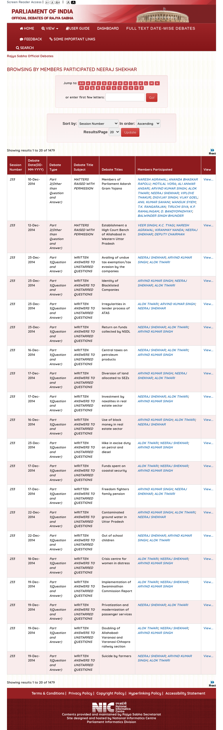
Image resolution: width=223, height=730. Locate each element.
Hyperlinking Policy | (146, 693)
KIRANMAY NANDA (169, 230)
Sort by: (69, 123)
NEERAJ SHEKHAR (165, 193)
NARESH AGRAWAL (152, 179)
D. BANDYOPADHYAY (176, 211)
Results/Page (96, 132)
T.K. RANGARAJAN (152, 207)
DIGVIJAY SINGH (164, 197)
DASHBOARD (108, 28)
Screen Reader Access (24, 2)
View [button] (50, 28)
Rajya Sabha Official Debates (30, 56)
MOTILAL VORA (164, 184)
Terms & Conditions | (49, 693)
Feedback (31, 39)
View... (208, 179)
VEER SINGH (147, 225)
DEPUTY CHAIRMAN (169, 234)
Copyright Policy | (111, 693)
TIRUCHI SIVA (178, 207)
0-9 (81, 83)
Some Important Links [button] (72, 39)
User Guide (77, 28)
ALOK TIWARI (159, 262)
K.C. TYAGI (166, 225)
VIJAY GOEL (188, 197)
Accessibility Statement (185, 693)
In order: (127, 123)
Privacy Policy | (81, 693)
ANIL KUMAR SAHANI (154, 202)
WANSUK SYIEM (183, 202)
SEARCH (25, 48)
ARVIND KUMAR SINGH (168, 188)
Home (28, 27)
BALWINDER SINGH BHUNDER (161, 216)
